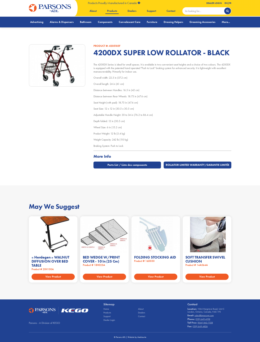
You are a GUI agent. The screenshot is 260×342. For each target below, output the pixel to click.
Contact (171, 11)
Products (112, 11)
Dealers (132, 11)
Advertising (36, 22)
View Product (53, 276)
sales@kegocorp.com (204, 315)
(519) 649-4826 (200, 326)
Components (105, 22)
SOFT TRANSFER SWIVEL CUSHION (205, 259)
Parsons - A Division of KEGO (44, 323)
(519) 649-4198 (202, 319)
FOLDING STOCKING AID (155, 257)
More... (226, 22)
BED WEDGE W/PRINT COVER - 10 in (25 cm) (101, 259)
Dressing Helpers (173, 22)
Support (151, 11)
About (93, 11)
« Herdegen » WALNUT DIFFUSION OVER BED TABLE (50, 261)
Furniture (152, 22)
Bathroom (85, 22)
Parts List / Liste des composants (127, 165)
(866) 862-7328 (205, 322)
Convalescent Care (129, 22)
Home (106, 308)
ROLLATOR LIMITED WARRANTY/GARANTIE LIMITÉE (197, 165)
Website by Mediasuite (137, 337)
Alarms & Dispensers (62, 22)
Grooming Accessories (202, 22)
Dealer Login (214, 3)
